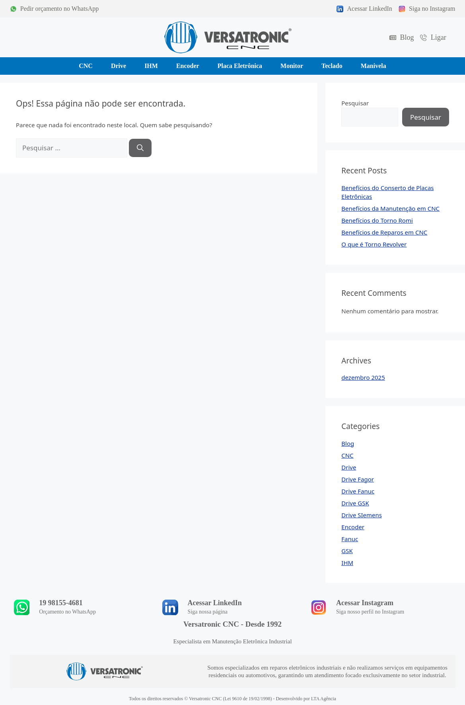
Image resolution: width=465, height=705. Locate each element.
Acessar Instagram (364, 603)
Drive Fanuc (357, 491)
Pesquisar (355, 103)
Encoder (352, 527)
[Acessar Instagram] (319, 607)
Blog (347, 443)
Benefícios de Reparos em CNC (384, 232)
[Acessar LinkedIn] (170, 607)
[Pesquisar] (140, 148)
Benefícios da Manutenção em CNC (390, 208)
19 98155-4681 (61, 603)
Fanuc (349, 539)
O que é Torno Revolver (374, 244)
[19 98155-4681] (22, 607)
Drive (348, 467)
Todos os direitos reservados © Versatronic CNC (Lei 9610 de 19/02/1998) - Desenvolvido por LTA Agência (232, 698)
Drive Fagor (357, 479)
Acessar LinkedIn (215, 603)
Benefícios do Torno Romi (377, 220)
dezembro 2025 (363, 377)
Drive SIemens (361, 515)
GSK (346, 551)
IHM (347, 563)
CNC (347, 455)
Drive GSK (355, 503)
